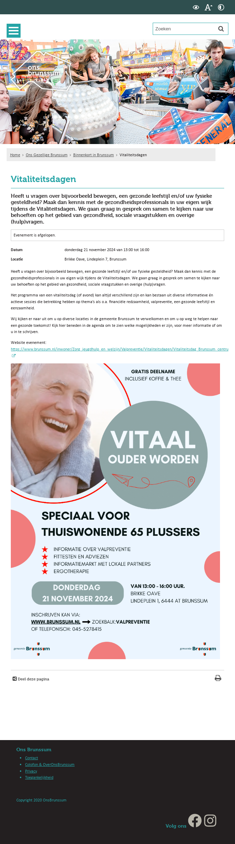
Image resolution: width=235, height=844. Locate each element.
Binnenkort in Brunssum (93, 155)
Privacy (31, 771)
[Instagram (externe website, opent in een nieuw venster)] (210, 826)
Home (15, 155)
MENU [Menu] (15, 31)
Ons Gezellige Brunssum (47, 155)
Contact (31, 758)
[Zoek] (221, 28)
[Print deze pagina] (218, 679)
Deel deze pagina (33, 678)
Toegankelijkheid (39, 777)
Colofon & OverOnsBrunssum (50, 764)
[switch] (196, 7)
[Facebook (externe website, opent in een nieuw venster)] (195, 826)
